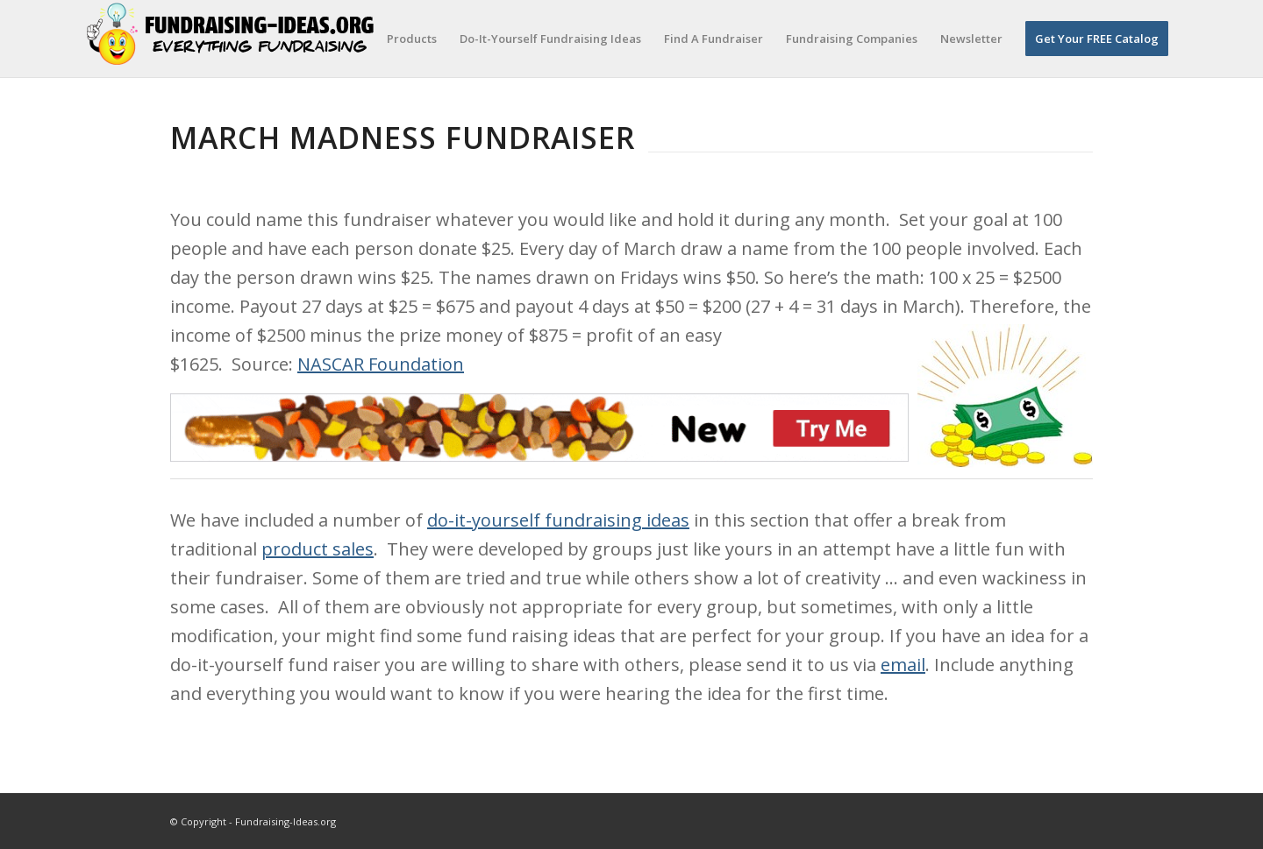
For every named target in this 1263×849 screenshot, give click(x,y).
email (903, 664)
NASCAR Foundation (380, 364)
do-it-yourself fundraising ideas (558, 520)
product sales (317, 549)
